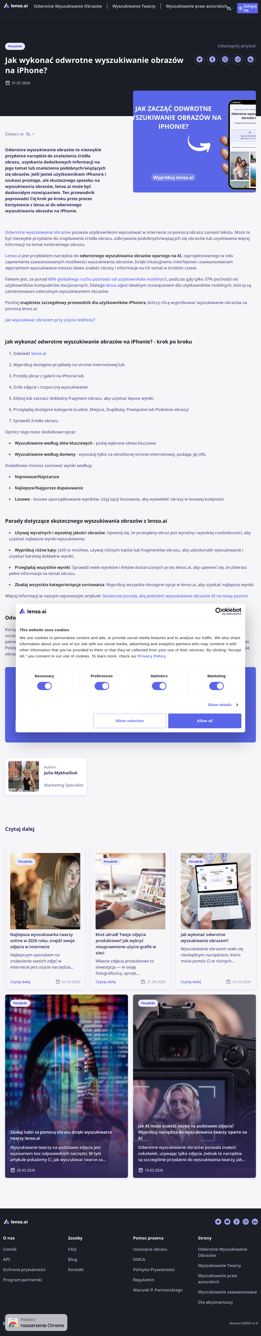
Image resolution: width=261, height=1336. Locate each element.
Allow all (205, 721)
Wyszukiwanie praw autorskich (196, 6)
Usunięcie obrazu (150, 1249)
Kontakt (76, 1269)
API (6, 1259)
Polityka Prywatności (154, 1269)
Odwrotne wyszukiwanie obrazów (38, 232)
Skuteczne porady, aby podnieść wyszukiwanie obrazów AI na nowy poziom (175, 596)
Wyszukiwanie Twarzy (133, 6)
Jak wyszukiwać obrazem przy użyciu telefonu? (50, 320)
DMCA (139, 1259)
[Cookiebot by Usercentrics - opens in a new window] (219, 611)
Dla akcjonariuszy (215, 1302)
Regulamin (143, 1280)
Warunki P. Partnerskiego (158, 1290)
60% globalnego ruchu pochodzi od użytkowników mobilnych (107, 279)
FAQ (72, 1249)
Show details (220, 705)
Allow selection (130, 721)
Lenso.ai (13, 255)
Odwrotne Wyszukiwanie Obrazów (68, 6)
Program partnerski (22, 1280)
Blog (72, 1259)
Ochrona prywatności (24, 1269)
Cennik (10, 1249)
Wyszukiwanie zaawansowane (227, 1292)
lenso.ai (113, 285)
